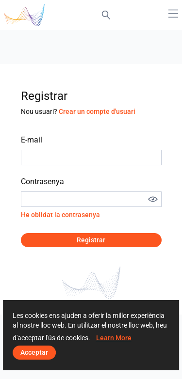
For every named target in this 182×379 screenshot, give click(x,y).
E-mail (31, 139)
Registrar (91, 240)
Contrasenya (42, 181)
